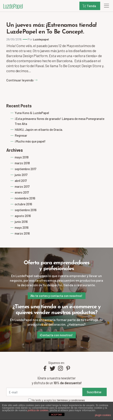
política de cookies (38, 410)
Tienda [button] (89, 6)
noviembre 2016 (25, 198)
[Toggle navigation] (105, 6)
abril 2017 (21, 180)
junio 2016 (21, 221)
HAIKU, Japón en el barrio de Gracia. (39, 129)
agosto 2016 (23, 216)
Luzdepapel (41, 39)
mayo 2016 (22, 227)
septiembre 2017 (25, 169)
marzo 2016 (22, 233)
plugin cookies (103, 415)
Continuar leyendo (22, 80)
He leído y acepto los (56, 400)
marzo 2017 (22, 186)
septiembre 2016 (26, 210)
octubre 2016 (23, 204)
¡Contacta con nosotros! (56, 335)
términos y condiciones (71, 400)
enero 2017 (22, 192)
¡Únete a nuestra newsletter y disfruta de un (56, 380)
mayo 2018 (22, 157)
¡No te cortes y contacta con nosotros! (56, 296)
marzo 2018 (22, 163)
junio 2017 (21, 175)
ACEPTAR (56, 414)
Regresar (21, 135)
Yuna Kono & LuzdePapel (32, 113)
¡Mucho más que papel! (30, 141)
